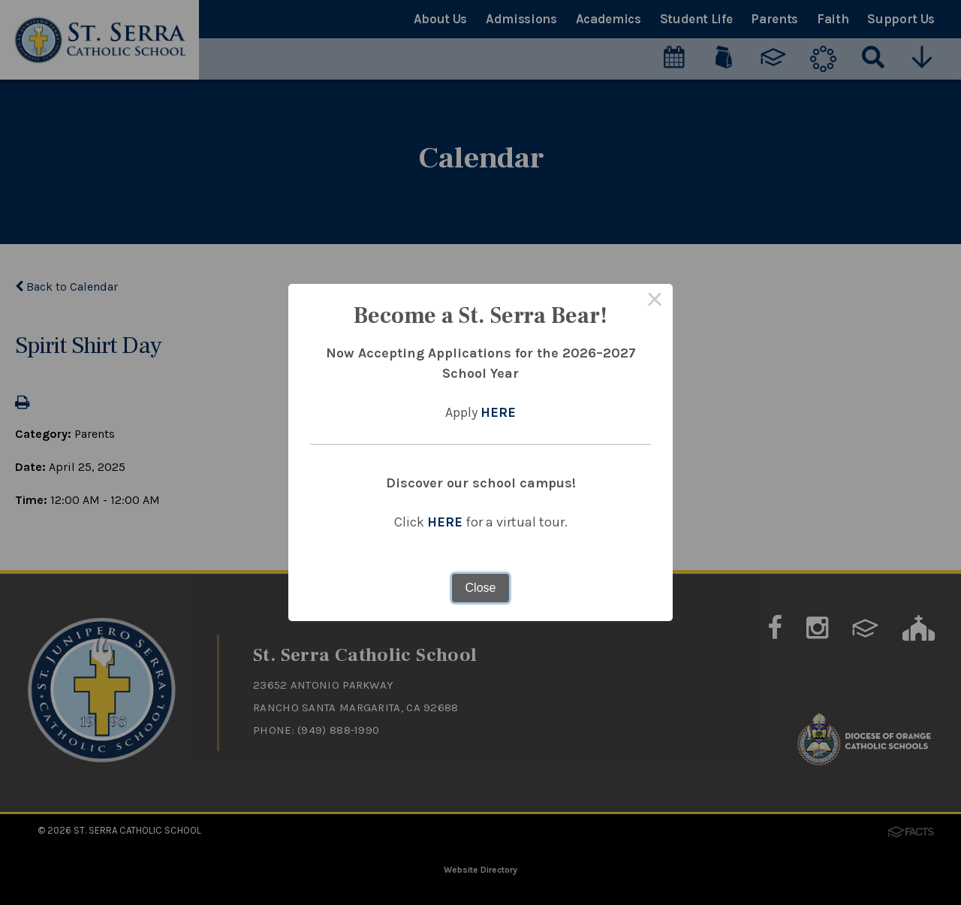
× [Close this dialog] (655, 302)
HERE (498, 412)
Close (480, 587)
